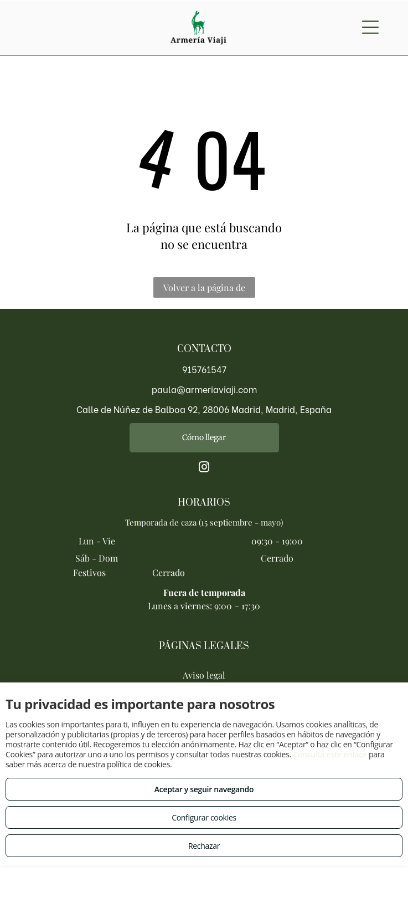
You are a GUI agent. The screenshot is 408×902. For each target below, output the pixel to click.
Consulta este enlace (329, 754)
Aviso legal (204, 675)
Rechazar (204, 845)
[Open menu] (370, 27)
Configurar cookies (204, 817)
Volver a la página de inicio (204, 290)
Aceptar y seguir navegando (204, 789)
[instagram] (204, 469)
